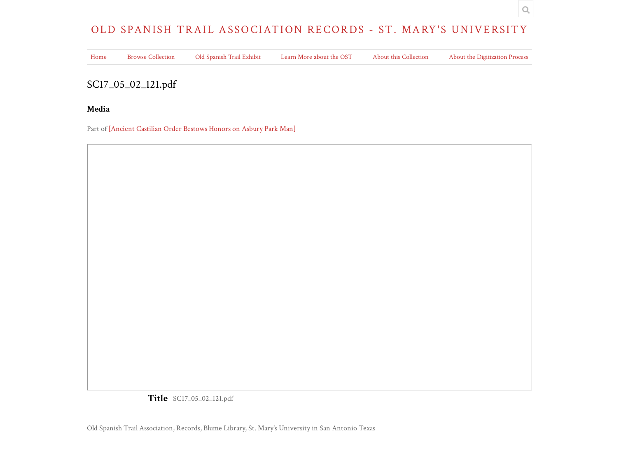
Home (99, 57)
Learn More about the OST (316, 57)
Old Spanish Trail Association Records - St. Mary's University (309, 29)
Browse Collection (151, 57)
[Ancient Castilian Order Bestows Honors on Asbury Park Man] (202, 128)
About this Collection (400, 57)
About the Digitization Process (488, 57)
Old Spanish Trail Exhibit (228, 57)
